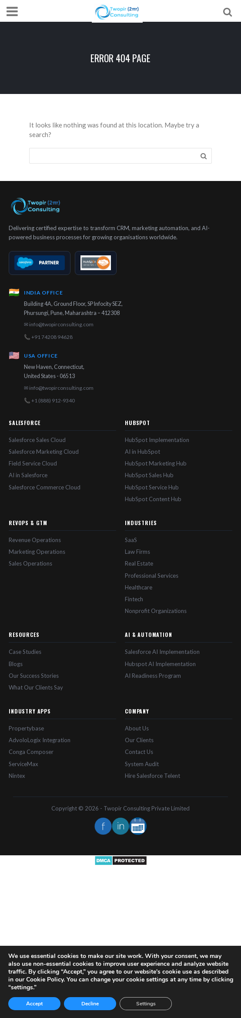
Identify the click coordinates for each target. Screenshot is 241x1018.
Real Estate (139, 563)
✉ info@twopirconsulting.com (59, 324)
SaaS (131, 539)
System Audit (142, 763)
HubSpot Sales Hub (149, 475)
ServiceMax (23, 763)
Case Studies (25, 651)
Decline (90, 1003)
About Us (137, 728)
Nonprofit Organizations (156, 610)
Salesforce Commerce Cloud (44, 487)
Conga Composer (31, 751)
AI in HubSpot (142, 451)
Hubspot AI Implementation (160, 663)
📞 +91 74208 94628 (48, 337)
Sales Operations (30, 563)
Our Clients (139, 740)
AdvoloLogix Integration (39, 740)
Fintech (134, 599)
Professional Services (151, 575)
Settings (146, 1003)
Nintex (17, 775)
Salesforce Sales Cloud (37, 439)
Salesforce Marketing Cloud (44, 451)
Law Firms (137, 551)
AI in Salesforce (28, 475)
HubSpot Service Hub (152, 487)
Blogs (16, 663)
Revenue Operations (35, 539)
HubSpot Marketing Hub (156, 463)
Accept (34, 1003)
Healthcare (138, 587)
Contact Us (139, 751)
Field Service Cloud (33, 463)
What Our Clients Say (36, 687)
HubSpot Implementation (157, 439)
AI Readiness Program (153, 675)
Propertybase (26, 728)
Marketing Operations (37, 551)
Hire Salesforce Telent (152, 775)
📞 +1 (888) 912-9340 (49, 400)
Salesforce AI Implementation (162, 651)
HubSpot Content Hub (153, 499)
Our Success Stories (34, 675)
